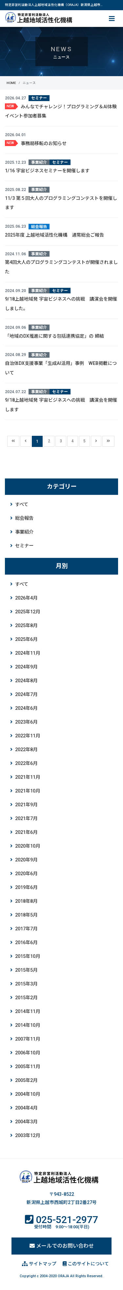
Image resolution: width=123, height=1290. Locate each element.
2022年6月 (26, 763)
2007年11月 (27, 1039)
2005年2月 (26, 1080)
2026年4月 (26, 598)
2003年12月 (27, 1135)
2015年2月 (26, 998)
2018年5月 (26, 915)
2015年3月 (26, 984)
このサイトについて (86, 1263)
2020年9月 (26, 860)
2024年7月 (26, 694)
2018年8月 (26, 901)
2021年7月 (26, 818)
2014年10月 (27, 1025)
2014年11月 (27, 1011)
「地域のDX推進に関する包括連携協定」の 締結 (54, 336)
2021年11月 (27, 777)
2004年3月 (26, 1122)
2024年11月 (27, 653)
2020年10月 (27, 846)
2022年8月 (26, 749)
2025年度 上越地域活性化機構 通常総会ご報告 (54, 235)
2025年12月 (27, 612)
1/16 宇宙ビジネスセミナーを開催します (47, 170)
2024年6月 (26, 708)
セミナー (24, 546)
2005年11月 (27, 1066)
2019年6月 (26, 887)
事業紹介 (24, 532)
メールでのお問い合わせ (62, 1246)
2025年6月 (26, 639)
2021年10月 (27, 791)
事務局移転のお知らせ (44, 143)
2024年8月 (26, 681)
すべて (21, 504)
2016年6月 (26, 942)
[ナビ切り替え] (111, 19)
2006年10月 (27, 1053)
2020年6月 (26, 874)
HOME (11, 83)
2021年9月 (26, 805)
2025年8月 (26, 625)
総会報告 (24, 518)
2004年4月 (26, 1108)
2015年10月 (27, 956)
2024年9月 (26, 667)
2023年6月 (26, 722)
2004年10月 (27, 1094)
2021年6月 (26, 832)
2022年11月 (27, 736)
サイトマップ (39, 1263)
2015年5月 (26, 970)
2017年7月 (26, 929)
